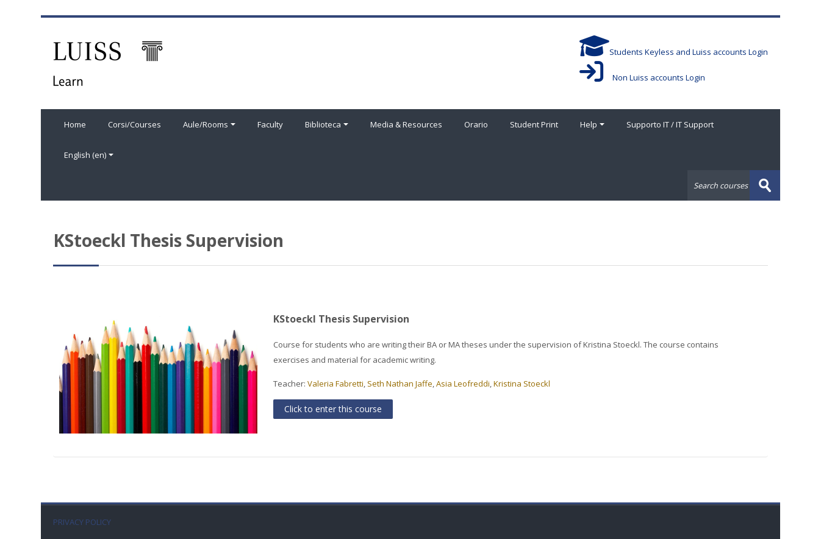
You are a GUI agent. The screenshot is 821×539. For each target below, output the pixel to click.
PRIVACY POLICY (82, 522)
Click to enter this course (333, 409)
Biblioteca (326, 124)
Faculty (270, 124)
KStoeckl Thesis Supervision (341, 319)
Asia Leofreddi (463, 383)
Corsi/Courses (134, 124)
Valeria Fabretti (335, 383)
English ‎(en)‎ (88, 154)
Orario (476, 124)
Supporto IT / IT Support (670, 124)
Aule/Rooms (209, 124)
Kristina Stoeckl (521, 383)
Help (592, 124)
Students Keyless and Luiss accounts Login (673, 51)
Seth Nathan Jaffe (399, 383)
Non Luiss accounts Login (642, 77)
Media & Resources (406, 124)
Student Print (534, 124)
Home (75, 124)
